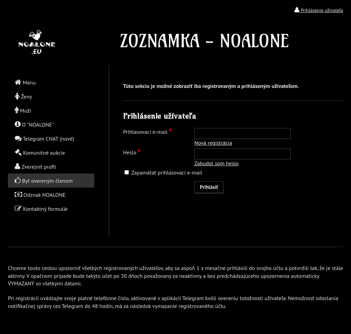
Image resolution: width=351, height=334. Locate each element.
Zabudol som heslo (216, 163)
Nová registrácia (213, 142)
